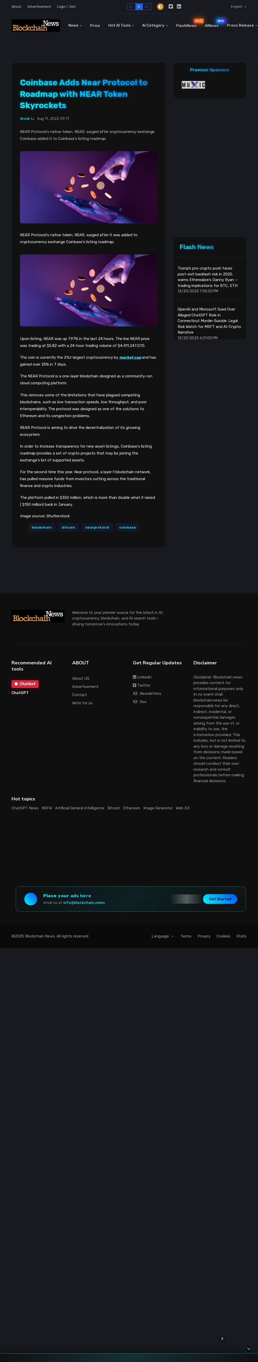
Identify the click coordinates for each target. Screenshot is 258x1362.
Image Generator (158, 808)
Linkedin (142, 677)
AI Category (153, 25)
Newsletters (147, 693)
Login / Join (66, 6)
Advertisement (39, 6)
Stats (241, 936)
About (16, 6)
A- (131, 6)
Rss (139, 701)
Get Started (220, 899)
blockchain (42, 527)
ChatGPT (20, 692)
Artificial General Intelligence (79, 808)
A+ (147, 6)
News (73, 25)
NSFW (47, 808)
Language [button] (161, 936)
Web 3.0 (183, 808)
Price (95, 25)
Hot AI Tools (119, 25)
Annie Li (27, 118)
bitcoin (68, 527)
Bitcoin (113, 808)
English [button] (237, 6)
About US (80, 678)
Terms (185, 936)
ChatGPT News (25, 808)
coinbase (127, 527)
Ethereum (131, 808)
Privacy (204, 936)
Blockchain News (40, 936)
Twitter (141, 685)
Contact (79, 695)
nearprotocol (97, 527)
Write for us (82, 703)
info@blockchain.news (84, 903)
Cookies (223, 936)
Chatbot (25, 684)
